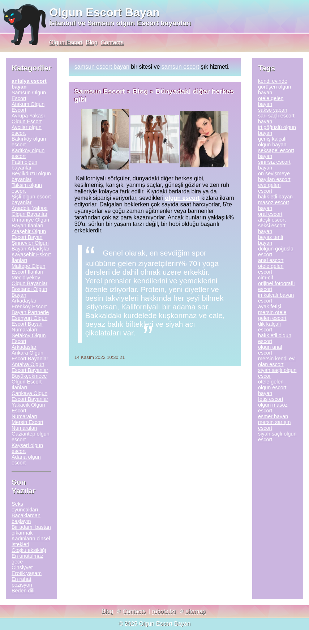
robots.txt (164, 611)
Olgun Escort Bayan (104, 12)
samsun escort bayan (101, 67)
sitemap (195, 611)
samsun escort (180, 67)
